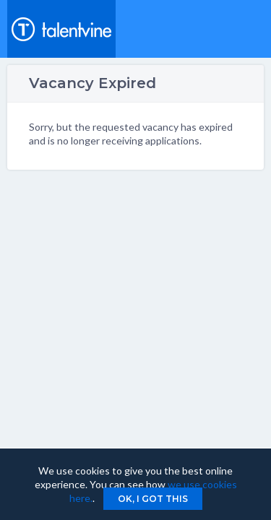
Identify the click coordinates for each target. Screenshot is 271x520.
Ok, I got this (153, 498)
